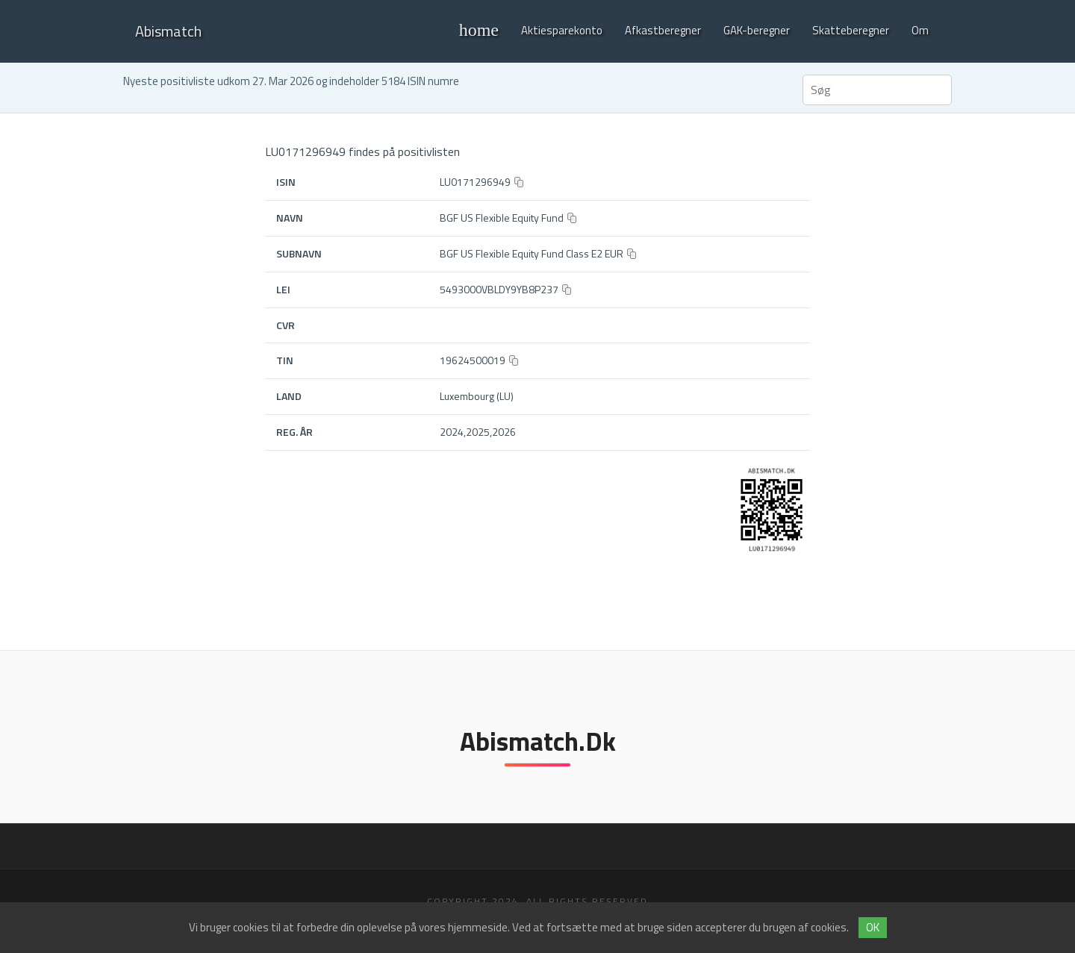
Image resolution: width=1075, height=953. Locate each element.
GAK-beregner (756, 30)
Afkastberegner (663, 30)
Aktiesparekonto (561, 30)
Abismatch (168, 31)
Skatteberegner (850, 30)
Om (920, 30)
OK (872, 927)
